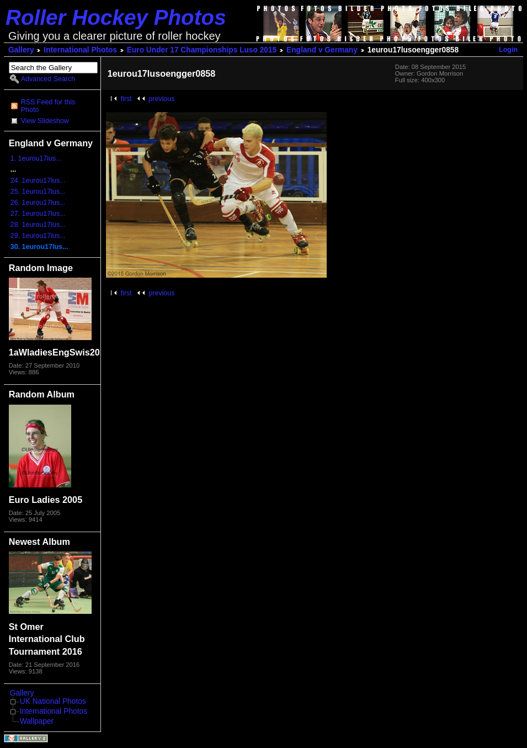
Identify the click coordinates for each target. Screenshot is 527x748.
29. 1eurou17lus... (38, 236)
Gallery (21, 50)
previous (161, 99)
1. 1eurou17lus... (36, 158)
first (126, 99)
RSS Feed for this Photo (48, 106)
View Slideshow (45, 121)
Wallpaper (37, 721)
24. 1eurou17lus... (38, 180)
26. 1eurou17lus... (38, 202)
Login (508, 50)
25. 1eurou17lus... (38, 191)
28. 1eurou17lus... (38, 225)
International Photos (80, 50)
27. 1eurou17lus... (38, 213)
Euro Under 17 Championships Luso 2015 (201, 50)
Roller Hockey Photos (116, 17)
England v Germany (322, 50)
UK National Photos (53, 701)
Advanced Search (48, 79)
